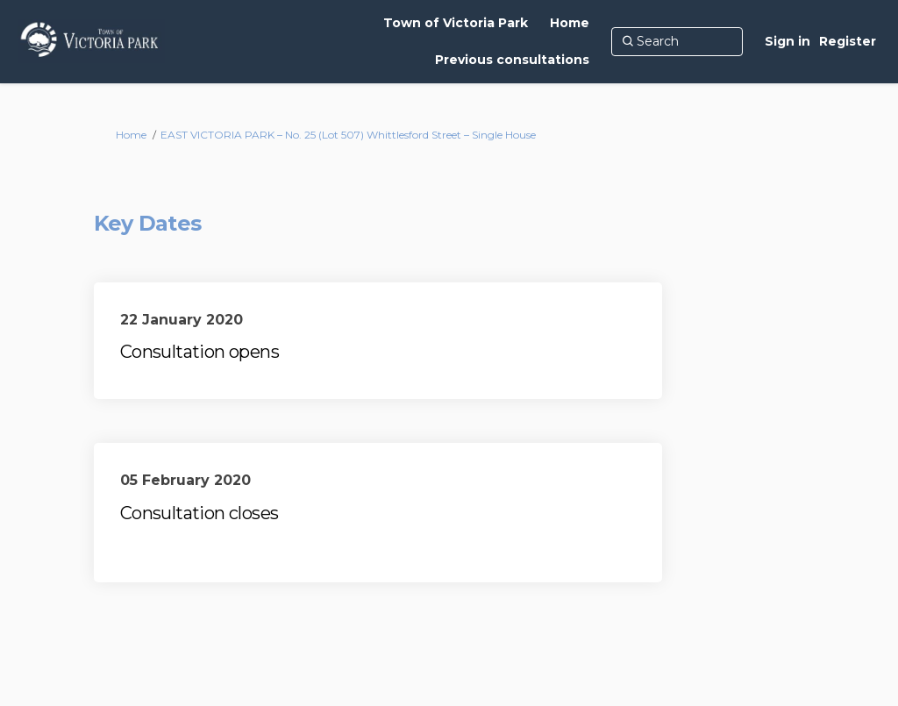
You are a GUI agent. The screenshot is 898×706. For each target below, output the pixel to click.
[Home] (569, 22)
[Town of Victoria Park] (455, 22)
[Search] (677, 41)
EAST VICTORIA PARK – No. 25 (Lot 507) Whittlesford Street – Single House (348, 134)
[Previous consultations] (512, 59)
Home (131, 134)
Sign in (787, 41)
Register (847, 41)
